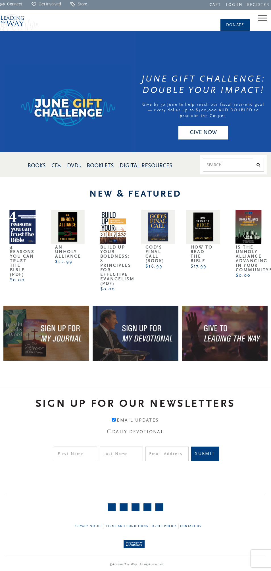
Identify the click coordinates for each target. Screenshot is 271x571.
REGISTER (258, 5)
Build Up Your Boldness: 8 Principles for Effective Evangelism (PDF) (117, 265)
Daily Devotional (138, 432)
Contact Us (190, 526)
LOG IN (234, 5)
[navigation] (215, 4)
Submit (205, 454)
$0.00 (17, 280)
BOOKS (37, 166)
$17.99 (199, 266)
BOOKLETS (100, 166)
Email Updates (138, 420)
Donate (235, 25)
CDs (56, 166)
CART (215, 5)
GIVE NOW (203, 133)
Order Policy (164, 526)
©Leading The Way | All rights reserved (136, 564)
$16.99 (153, 266)
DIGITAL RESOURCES (146, 166)
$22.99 (63, 262)
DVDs (74, 166)
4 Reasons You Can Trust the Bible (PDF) (22, 261)
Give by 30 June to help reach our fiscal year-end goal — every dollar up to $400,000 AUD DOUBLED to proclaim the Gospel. (203, 110)
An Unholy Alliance (68, 252)
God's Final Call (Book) (154, 254)
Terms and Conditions (127, 526)
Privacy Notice (88, 526)
